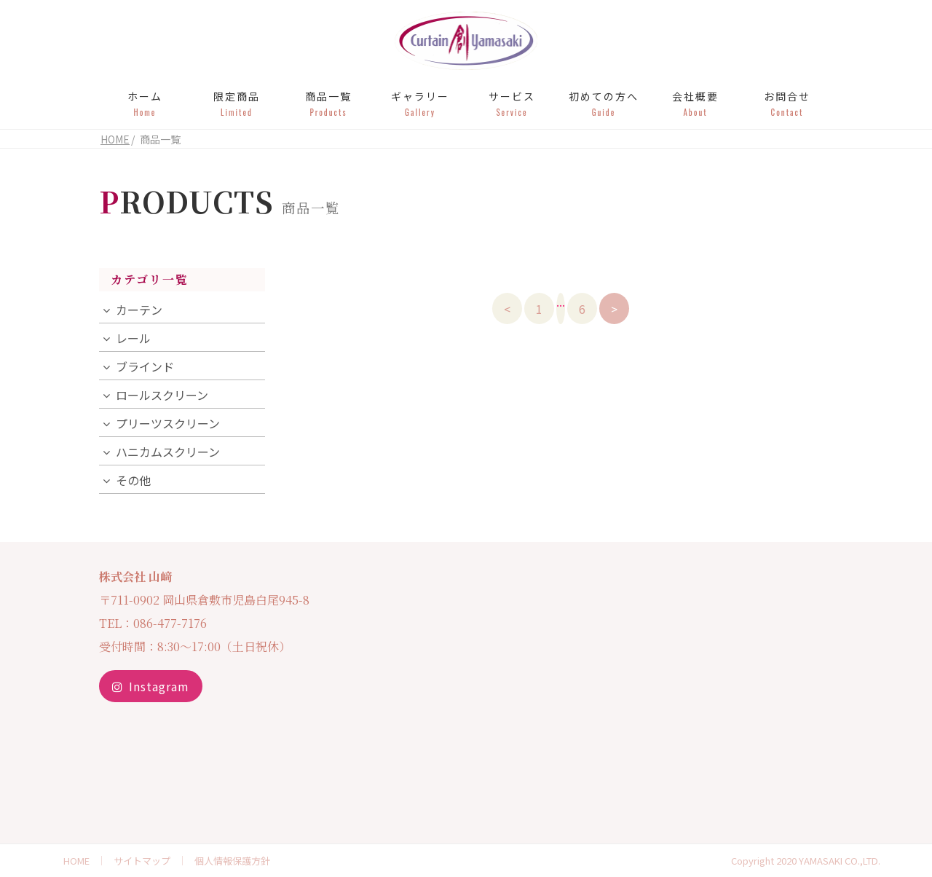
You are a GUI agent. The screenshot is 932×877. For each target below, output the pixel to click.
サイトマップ (142, 860)
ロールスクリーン (162, 395)
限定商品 (237, 103)
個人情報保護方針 (232, 860)
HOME (76, 860)
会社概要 (695, 103)
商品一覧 (328, 103)
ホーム (145, 103)
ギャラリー (420, 103)
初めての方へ (603, 103)
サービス (512, 103)
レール (133, 338)
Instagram (150, 686)
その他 (133, 480)
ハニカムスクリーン (168, 451)
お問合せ (787, 103)
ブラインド (145, 366)
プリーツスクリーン (168, 423)
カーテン (139, 309)
